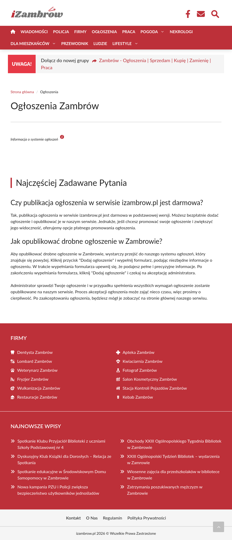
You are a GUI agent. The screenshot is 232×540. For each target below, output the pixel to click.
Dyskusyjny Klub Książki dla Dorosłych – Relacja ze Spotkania (64, 459)
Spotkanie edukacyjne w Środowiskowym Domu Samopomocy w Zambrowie (61, 474)
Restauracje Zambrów (37, 396)
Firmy (80, 31)
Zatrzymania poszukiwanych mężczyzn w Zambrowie (164, 490)
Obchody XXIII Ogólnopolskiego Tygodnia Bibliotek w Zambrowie (174, 444)
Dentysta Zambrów (35, 352)
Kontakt (73, 517)
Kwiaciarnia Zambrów (143, 361)
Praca (128, 31)
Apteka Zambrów (139, 352)
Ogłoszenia (104, 31)
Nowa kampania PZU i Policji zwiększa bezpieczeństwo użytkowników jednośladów (58, 490)
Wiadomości (34, 31)
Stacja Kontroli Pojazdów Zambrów (155, 387)
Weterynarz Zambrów (37, 370)
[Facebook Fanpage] (186, 14)
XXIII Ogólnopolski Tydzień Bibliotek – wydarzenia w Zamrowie (173, 459)
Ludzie (100, 43)
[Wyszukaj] (214, 13)
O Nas (92, 517)
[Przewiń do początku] (218, 527)
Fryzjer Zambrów (32, 379)
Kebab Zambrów (138, 396)
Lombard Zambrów (34, 361)
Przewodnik (74, 43)
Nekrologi (181, 31)
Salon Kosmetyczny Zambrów (150, 379)
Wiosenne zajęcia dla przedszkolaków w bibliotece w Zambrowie (173, 474)
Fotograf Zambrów (140, 370)
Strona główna (22, 92)
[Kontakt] (200, 14)
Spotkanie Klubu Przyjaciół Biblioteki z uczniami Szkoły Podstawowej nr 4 (61, 444)
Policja (61, 31)
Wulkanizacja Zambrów (38, 387)
